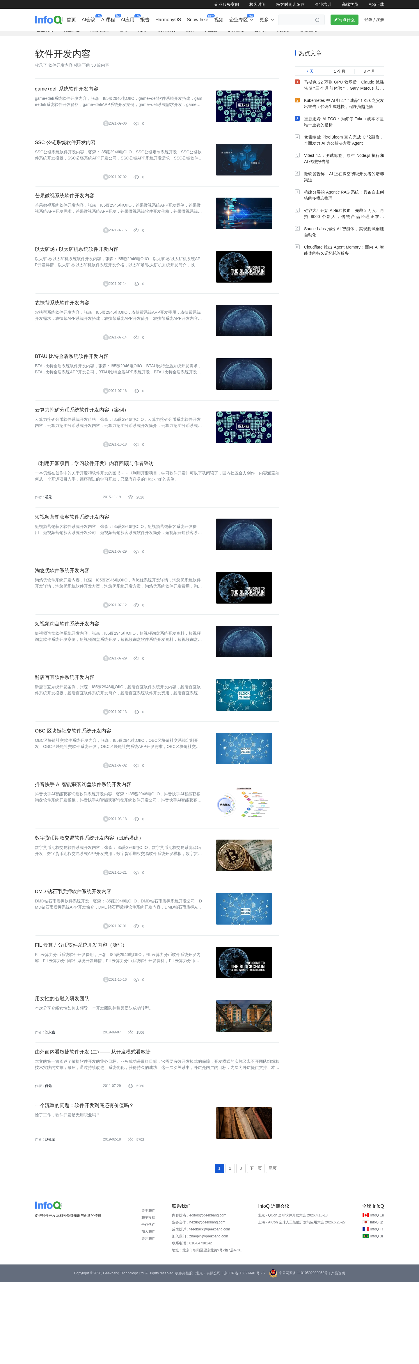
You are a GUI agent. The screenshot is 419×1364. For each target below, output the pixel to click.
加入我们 (148, 1314)
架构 (190, 36)
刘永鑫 (50, 1105)
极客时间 (257, 4)
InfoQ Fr (376, 1311)
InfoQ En (377, 1297)
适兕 (48, 531)
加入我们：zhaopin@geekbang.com (200, 1318)
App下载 (376, 4)
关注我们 (148, 1321)
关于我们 (148, 1293)
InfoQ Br (376, 1318)
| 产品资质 (337, 1355)
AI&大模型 (99, 36)
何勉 (48, 1162)
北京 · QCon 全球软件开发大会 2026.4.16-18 (293, 1297)
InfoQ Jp (376, 1304)
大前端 (283, 36)
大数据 (211, 36)
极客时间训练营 (290, 4)
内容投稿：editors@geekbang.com (199, 1297)
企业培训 (323, 4)
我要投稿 (148, 1300)
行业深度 (71, 36)
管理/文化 (308, 36)
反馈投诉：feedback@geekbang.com (201, 1311)
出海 (124, 36)
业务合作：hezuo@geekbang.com (199, 1304)
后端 (142, 36)
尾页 (273, 1250)
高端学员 (350, 4)
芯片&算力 (166, 36)
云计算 (260, 36)
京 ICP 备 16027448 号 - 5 (244, 1355)
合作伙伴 (148, 1307)
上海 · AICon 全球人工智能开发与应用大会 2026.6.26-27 (302, 1304)
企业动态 (45, 36)
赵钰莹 (50, 1219)
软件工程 (236, 36)
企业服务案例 (226, 4)
